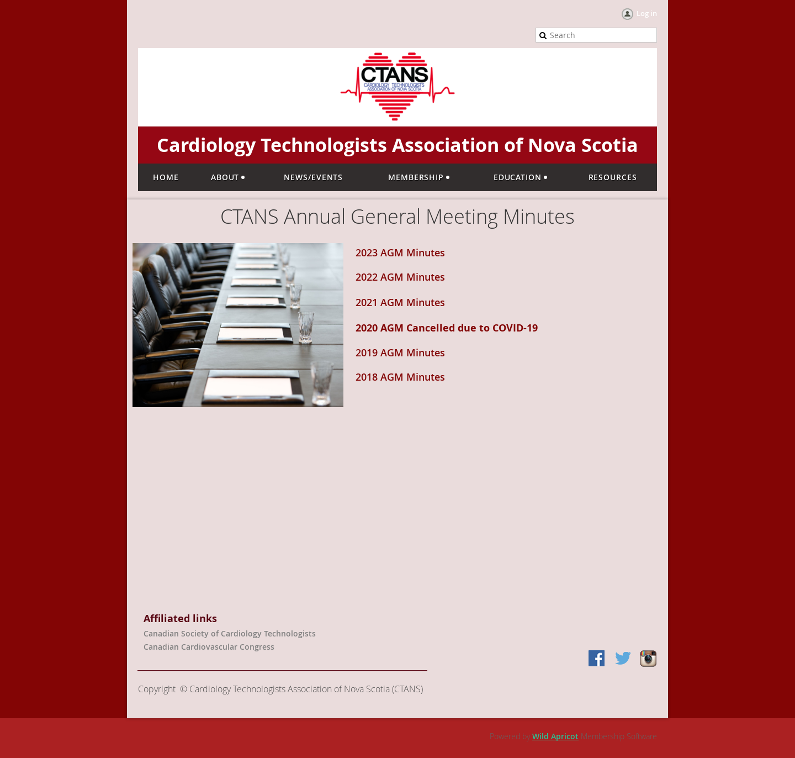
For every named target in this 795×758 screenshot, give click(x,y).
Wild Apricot (555, 736)
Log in (647, 13)
